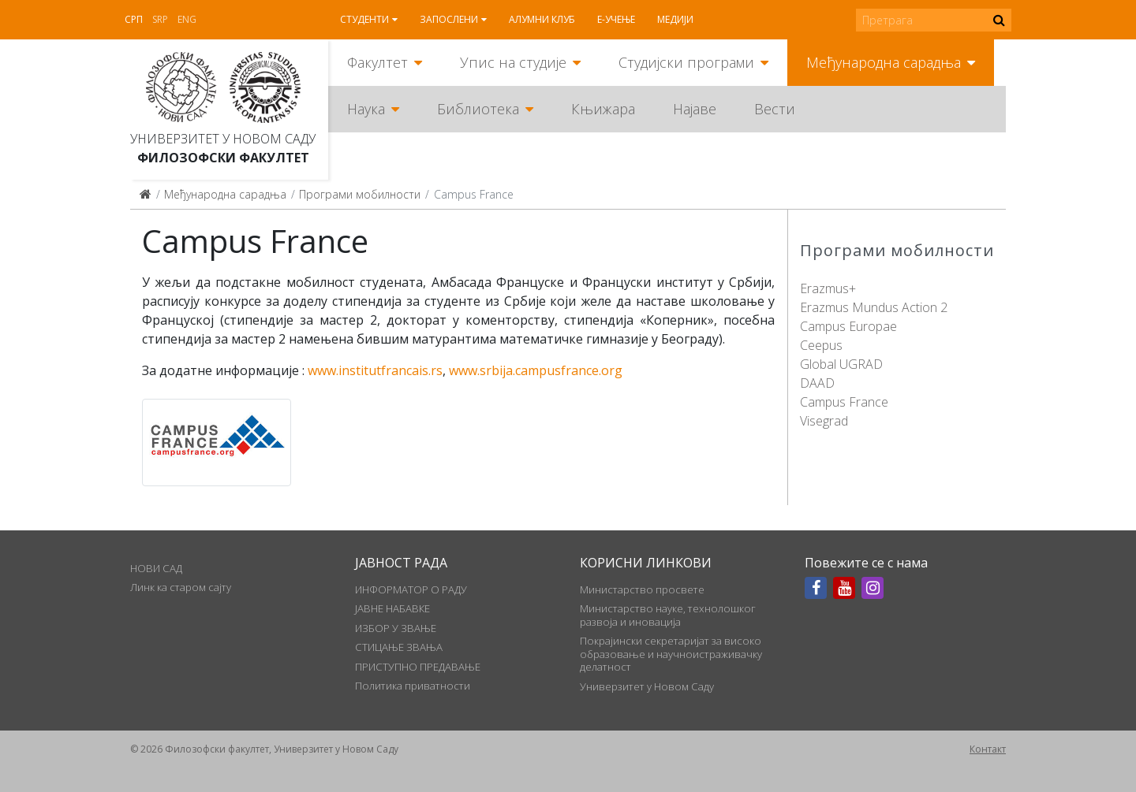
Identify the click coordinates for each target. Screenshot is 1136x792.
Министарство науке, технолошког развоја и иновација (668, 614)
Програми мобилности (359, 194)
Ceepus (821, 345)
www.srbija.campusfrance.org (535, 370)
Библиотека (478, 108)
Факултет (377, 62)
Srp (160, 19)
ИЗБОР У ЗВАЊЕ (395, 628)
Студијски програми (686, 62)
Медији (675, 19)
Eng (187, 19)
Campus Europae (848, 326)
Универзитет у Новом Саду (223, 138)
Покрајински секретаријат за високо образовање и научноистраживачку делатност (671, 654)
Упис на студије (513, 62)
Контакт (988, 749)
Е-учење (616, 19)
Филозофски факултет (223, 157)
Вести (774, 108)
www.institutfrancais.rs (375, 370)
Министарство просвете (642, 589)
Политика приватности (412, 686)
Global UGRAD (841, 364)
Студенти (364, 19)
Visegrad (824, 420)
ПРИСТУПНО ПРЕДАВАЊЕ (417, 667)
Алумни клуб (542, 19)
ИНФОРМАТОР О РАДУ (411, 589)
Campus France (844, 402)
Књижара (603, 108)
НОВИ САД (156, 568)
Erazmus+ (828, 288)
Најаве (694, 108)
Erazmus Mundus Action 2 (873, 307)
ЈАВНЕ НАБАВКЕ (392, 608)
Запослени (449, 19)
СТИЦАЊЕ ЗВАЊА (399, 647)
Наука (366, 108)
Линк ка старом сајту (180, 587)
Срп (134, 19)
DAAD (817, 383)
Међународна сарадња (883, 62)
